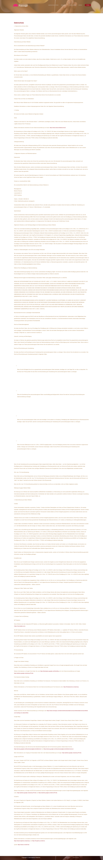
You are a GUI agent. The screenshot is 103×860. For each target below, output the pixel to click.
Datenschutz (75, 857)
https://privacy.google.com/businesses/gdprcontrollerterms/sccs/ (58, 749)
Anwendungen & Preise (57, 5)
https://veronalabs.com (19, 626)
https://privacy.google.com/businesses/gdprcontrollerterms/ (27, 749)
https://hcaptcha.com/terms (38, 840)
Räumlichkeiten (73, 5)
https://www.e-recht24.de (23, 844)
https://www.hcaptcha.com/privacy (22, 840)
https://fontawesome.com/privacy (71, 686)
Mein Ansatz (66, 5)
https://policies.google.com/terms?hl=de (48, 792)
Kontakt (81, 5)
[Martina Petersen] (20, 5)
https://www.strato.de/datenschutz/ (58, 127)
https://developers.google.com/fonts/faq (49, 671)
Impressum (68, 857)
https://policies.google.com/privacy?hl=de (23, 673)
